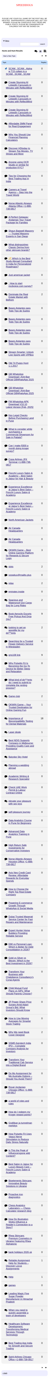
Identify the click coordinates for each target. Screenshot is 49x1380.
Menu (6, 41)
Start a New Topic (9, 56)
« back (5, 1373)
